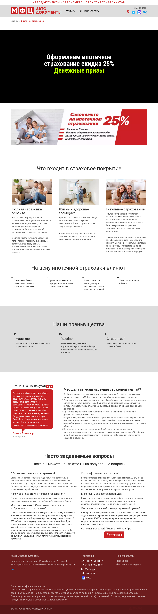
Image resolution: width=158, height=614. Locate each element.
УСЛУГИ (70, 11)
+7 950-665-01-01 (92, 565)
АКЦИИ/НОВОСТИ (90, 11)
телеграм (88, 573)
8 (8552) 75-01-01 (92, 561)
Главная (14, 21)
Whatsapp (114, 534)
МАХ (86, 578)
